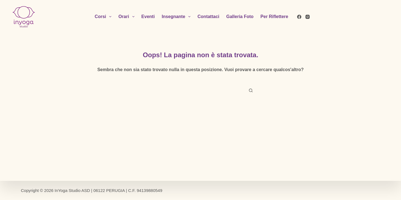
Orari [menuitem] (127, 16)
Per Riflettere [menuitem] (274, 16)
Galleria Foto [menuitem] (240, 16)
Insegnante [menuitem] (177, 16)
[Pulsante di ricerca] (250, 90)
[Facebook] (299, 17)
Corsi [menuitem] (104, 16)
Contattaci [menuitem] (208, 16)
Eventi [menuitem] (148, 16)
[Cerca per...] (195, 90)
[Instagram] (307, 17)
